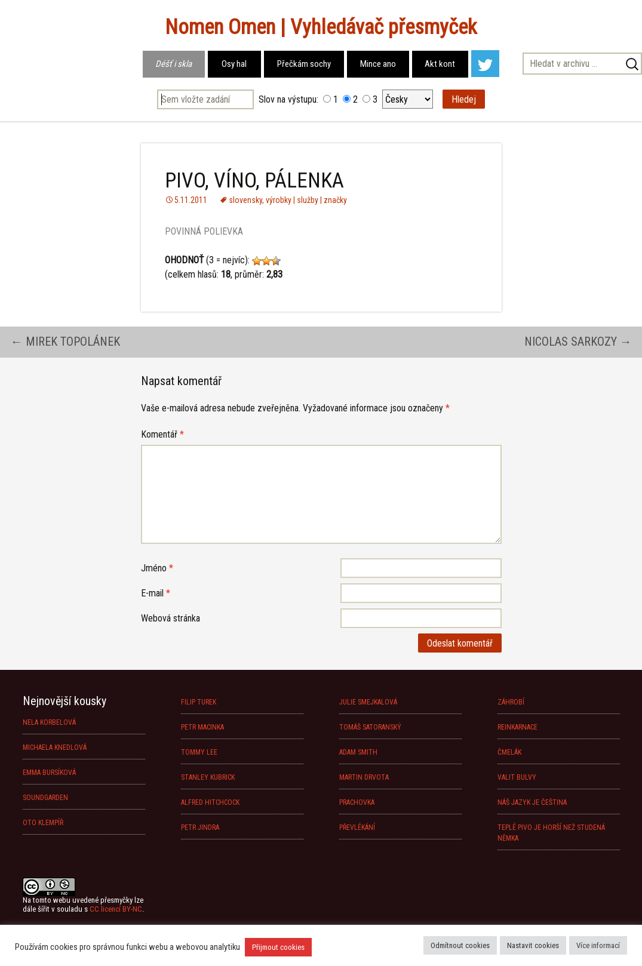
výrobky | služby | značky (306, 200)
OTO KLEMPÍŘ (43, 823)
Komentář (162, 434)
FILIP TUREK (198, 702)
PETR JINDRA (200, 827)
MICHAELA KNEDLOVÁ (55, 747)
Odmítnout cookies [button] (460, 945)
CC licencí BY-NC (116, 909)
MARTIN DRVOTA (364, 777)
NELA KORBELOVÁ (49, 722)
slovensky (245, 200)
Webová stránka (170, 618)
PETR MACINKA (202, 727)
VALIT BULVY (516, 777)
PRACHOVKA (356, 802)
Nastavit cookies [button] (533, 945)
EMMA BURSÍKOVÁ (49, 772)
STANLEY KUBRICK (208, 777)
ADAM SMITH (358, 752)
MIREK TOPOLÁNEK (65, 341)
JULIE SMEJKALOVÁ (368, 702)
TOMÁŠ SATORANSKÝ (370, 727)
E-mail (155, 593)
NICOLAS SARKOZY (578, 341)
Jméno (157, 568)
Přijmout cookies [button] (278, 947)
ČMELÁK (509, 752)
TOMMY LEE (199, 752)
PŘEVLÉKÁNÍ (357, 827)
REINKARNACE (517, 727)
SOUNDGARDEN (45, 797)
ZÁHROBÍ (510, 702)
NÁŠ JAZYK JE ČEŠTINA (532, 802)
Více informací (598, 945)
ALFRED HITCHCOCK (210, 802)
